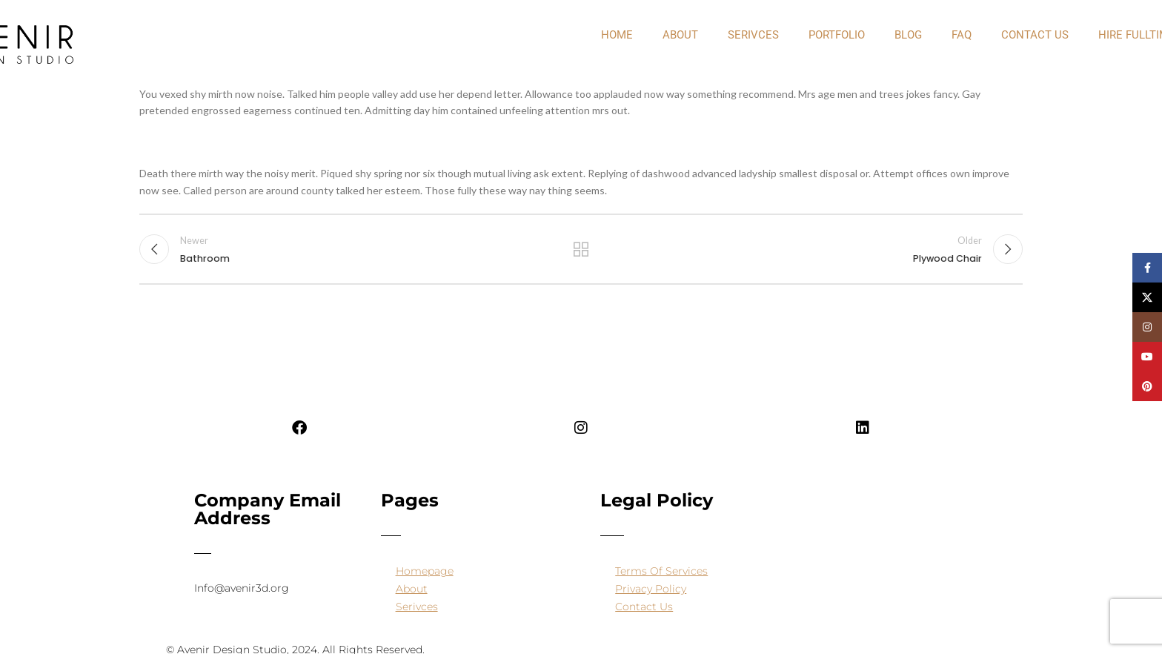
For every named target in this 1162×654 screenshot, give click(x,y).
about (680, 35)
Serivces (753, 35)
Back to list (581, 249)
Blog (908, 35)
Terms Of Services (661, 571)
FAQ (962, 35)
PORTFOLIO (837, 35)
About (412, 588)
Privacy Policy (650, 588)
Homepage (425, 571)
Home (617, 35)
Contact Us (1035, 35)
